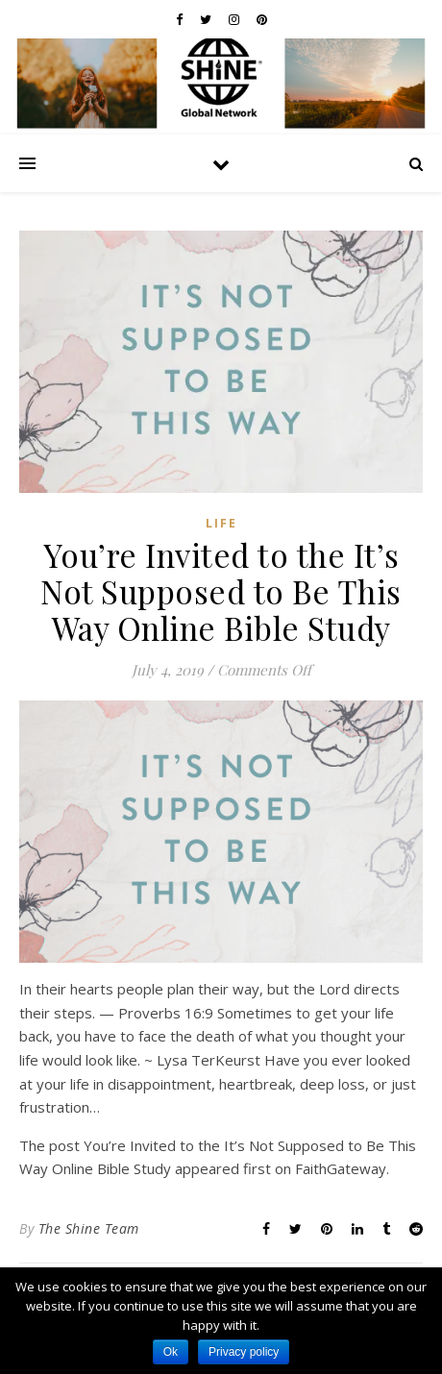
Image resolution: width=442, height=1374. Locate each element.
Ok (170, 1352)
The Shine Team (88, 1228)
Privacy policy (244, 1352)
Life (221, 523)
